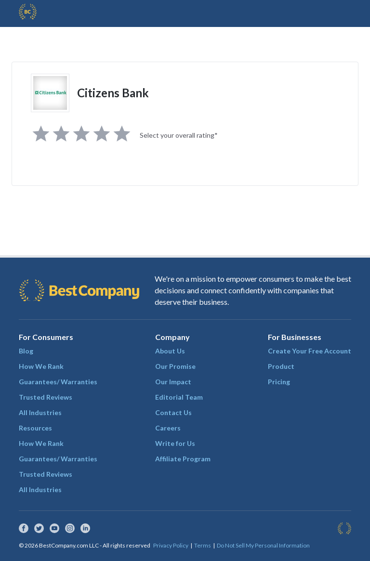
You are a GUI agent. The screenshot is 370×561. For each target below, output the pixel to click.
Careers (168, 428)
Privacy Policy (170, 545)
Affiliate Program (183, 459)
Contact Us (173, 412)
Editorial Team (179, 397)
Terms (202, 545)
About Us (170, 351)
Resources (35, 428)
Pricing (279, 382)
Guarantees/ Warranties (58, 382)
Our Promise (175, 366)
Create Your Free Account (309, 351)
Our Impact (173, 382)
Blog (26, 351)
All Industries (40, 412)
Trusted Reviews (45, 397)
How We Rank (41, 366)
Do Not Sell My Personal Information (263, 545)
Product (281, 366)
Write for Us (175, 443)
